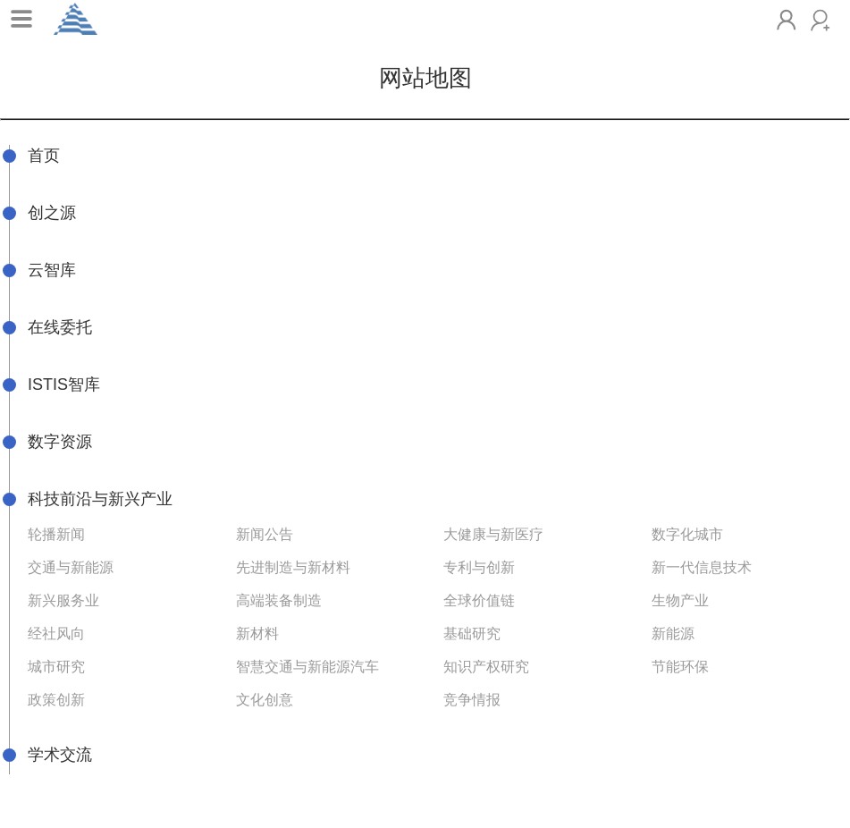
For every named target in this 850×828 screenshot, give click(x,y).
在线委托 (60, 327)
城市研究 (56, 666)
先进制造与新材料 (293, 567)
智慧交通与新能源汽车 (307, 666)
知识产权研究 (486, 666)
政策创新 (56, 699)
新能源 (673, 633)
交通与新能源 (71, 567)
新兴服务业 (63, 600)
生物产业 (680, 600)
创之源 (52, 213)
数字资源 (60, 442)
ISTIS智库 (64, 384)
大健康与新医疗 (493, 534)
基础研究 (472, 633)
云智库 (52, 270)
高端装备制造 (279, 600)
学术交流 (60, 755)
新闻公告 (264, 534)
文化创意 (264, 699)
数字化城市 (687, 534)
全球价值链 (479, 600)
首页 (44, 156)
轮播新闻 (56, 534)
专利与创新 (479, 567)
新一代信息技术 (702, 567)
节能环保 (680, 666)
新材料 (257, 633)
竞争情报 (472, 699)
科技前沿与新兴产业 (100, 499)
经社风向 (56, 633)
